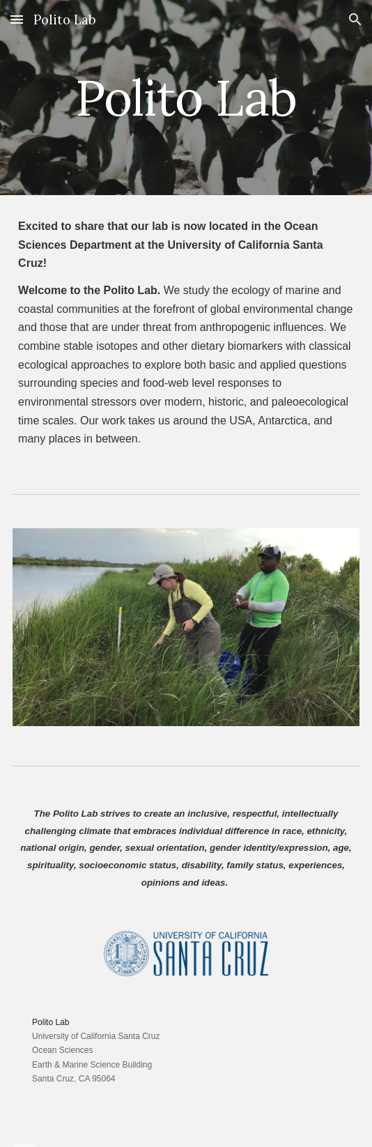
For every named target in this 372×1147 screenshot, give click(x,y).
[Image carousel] (186, 627)
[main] (186, 98)
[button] (16, 19)
